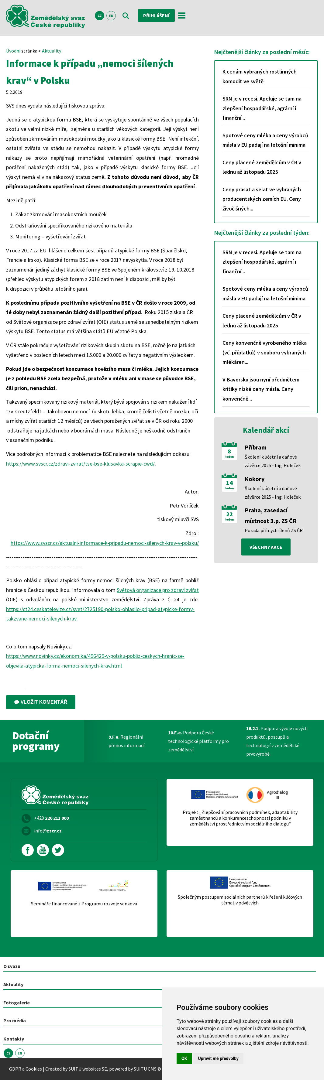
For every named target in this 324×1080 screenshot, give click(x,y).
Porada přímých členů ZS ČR (274, 530)
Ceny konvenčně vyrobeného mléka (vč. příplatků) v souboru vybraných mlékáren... (264, 352)
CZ (100, 15)
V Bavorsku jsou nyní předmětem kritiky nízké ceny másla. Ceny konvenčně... (260, 389)
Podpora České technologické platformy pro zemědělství (198, 741)
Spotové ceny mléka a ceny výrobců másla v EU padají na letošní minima (265, 140)
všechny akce (266, 547)
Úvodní (13, 51)
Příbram (256, 447)
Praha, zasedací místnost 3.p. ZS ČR (271, 515)
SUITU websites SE (87, 1069)
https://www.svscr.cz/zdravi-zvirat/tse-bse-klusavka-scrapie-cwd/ (80, 463)
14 (229, 483)
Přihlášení (156, 15)
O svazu (11, 966)
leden (229, 457)
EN (111, 15)
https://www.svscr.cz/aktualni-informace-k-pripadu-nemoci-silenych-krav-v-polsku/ (105, 542)
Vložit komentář (40, 702)
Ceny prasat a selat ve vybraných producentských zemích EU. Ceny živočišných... (261, 199)
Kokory (254, 479)
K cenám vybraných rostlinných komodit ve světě (259, 76)
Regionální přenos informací (126, 741)
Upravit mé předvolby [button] (218, 1058)
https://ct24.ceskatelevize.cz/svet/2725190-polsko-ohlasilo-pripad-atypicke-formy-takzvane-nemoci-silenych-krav (100, 614)
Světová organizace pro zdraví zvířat (158, 589)
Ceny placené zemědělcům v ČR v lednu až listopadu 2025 (261, 167)
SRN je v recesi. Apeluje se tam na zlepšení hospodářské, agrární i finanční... (262, 108)
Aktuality (51, 51)
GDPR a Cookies (25, 1069)
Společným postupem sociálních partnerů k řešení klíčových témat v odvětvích (240, 900)
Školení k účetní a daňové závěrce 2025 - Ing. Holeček (273, 461)
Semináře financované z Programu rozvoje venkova (84, 904)
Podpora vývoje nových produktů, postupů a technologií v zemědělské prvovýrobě (277, 741)
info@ (48, 831)
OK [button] (184, 1058)
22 (229, 514)
